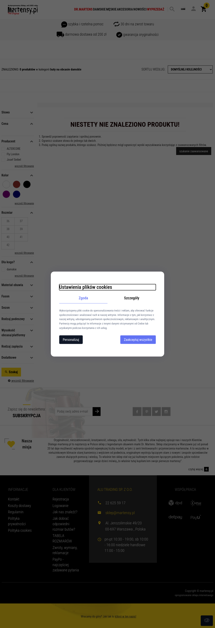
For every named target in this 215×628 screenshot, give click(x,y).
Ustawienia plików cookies (85, 287)
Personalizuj (71, 339)
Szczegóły (131, 298)
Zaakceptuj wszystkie (138, 339)
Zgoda (83, 298)
